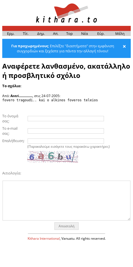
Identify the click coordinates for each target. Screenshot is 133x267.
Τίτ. (25, 33)
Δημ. (41, 33)
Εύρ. (101, 33)
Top (69, 33)
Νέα (84, 33)
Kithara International (44, 238)
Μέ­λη (120, 33)
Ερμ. (10, 33)
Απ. (55, 33)
